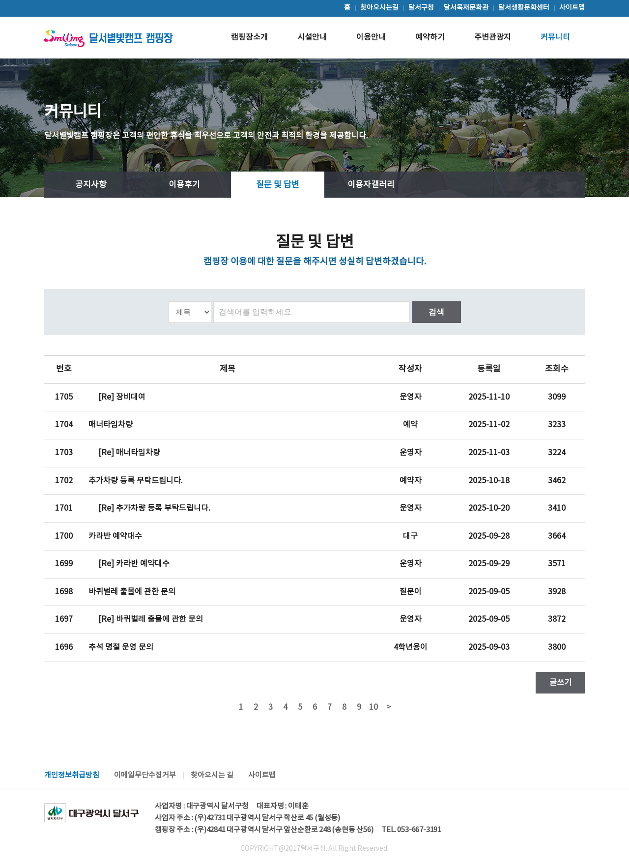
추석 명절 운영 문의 (120, 647)
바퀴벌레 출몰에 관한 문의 (131, 591)
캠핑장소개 (249, 37)
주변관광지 (492, 37)
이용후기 (184, 185)
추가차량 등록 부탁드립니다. (135, 480)
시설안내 (312, 37)
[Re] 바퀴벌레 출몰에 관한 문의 (150, 619)
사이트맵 (262, 775)
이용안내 (371, 37)
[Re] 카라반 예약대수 (134, 563)
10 (373, 707)
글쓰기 (560, 682)
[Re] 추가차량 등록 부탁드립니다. (154, 508)
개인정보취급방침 (71, 775)
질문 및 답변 (277, 185)
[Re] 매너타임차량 (129, 452)
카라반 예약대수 (115, 536)
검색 (436, 312)
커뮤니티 (555, 37)
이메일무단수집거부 (145, 775)
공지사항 (91, 185)
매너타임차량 (110, 424)
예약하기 (430, 37)
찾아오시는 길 (212, 775)
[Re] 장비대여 (121, 397)
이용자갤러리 (371, 185)
